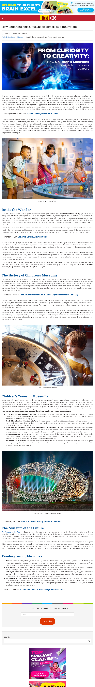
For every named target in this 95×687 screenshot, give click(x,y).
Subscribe (47, 621)
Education (20, 37)
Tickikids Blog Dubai (8, 37)
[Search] (45, 641)
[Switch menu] (3, 18)
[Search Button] (89, 641)
